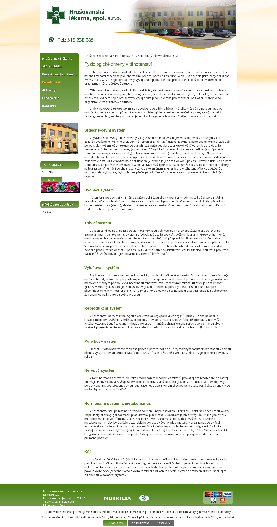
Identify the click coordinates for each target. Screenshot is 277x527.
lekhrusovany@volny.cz (57, 505)
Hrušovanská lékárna (98, 55)
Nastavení (163, 523)
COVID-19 (52, 179)
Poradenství (123, 55)
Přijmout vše (115, 523)
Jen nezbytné (140, 523)
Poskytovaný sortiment (59, 74)
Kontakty (49, 106)
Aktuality (49, 90)
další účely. (224, 512)
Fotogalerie (50, 98)
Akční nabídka (52, 66)
